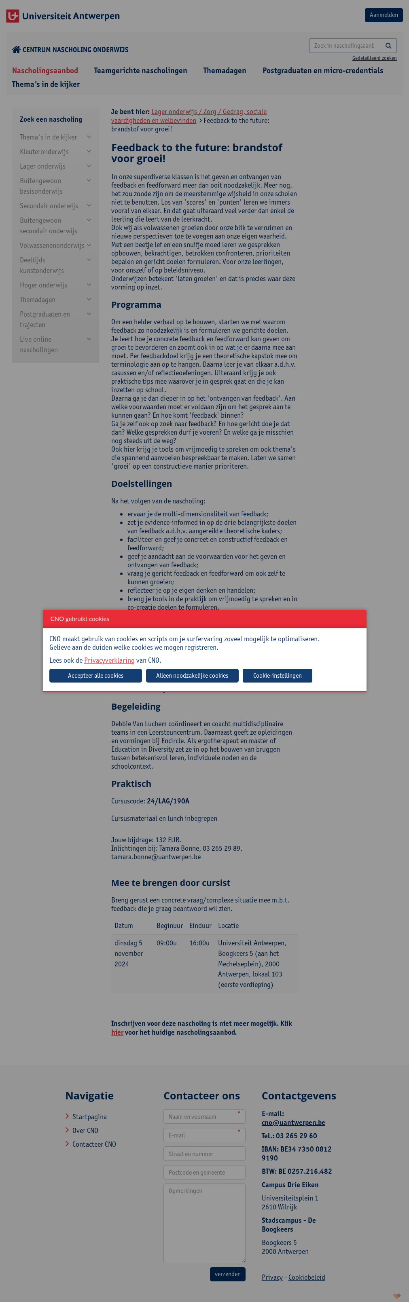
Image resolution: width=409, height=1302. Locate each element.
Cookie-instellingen (277, 675)
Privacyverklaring (109, 660)
